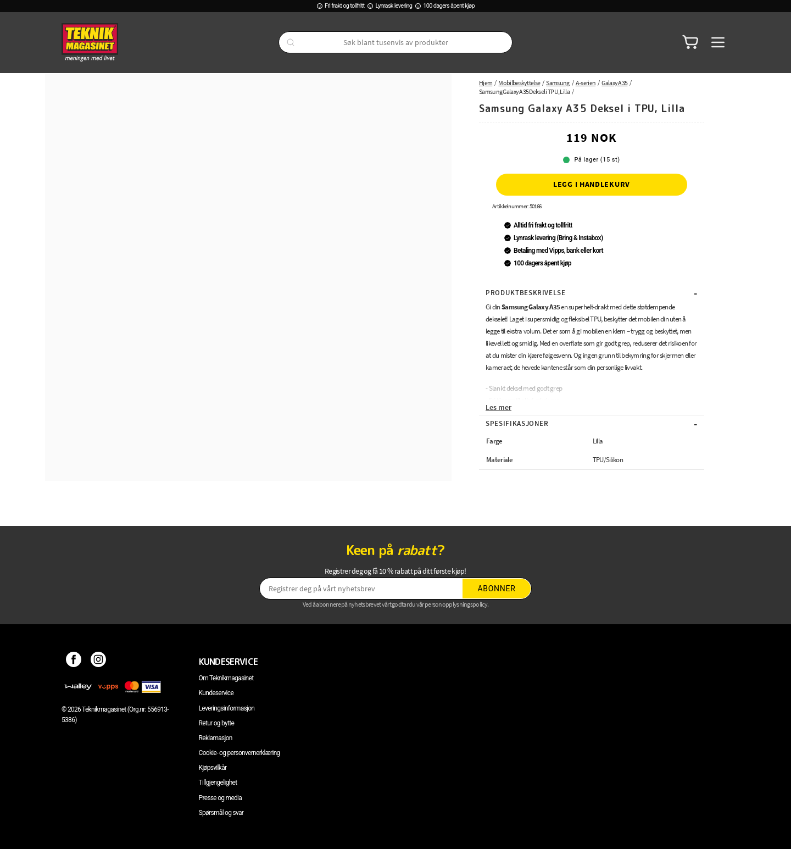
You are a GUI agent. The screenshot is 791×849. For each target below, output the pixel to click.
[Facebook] (74, 661)
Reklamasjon (215, 738)
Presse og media (220, 798)
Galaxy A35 (614, 83)
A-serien (585, 83)
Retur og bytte (216, 723)
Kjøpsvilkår (213, 768)
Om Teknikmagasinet (226, 678)
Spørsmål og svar (221, 813)
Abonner (497, 588)
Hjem (485, 83)
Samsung (557, 83)
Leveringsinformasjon (227, 708)
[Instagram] (99, 661)
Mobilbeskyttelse (519, 83)
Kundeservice (216, 693)
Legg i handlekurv (591, 184)
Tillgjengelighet (218, 782)
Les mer (498, 407)
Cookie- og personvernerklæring (239, 753)
